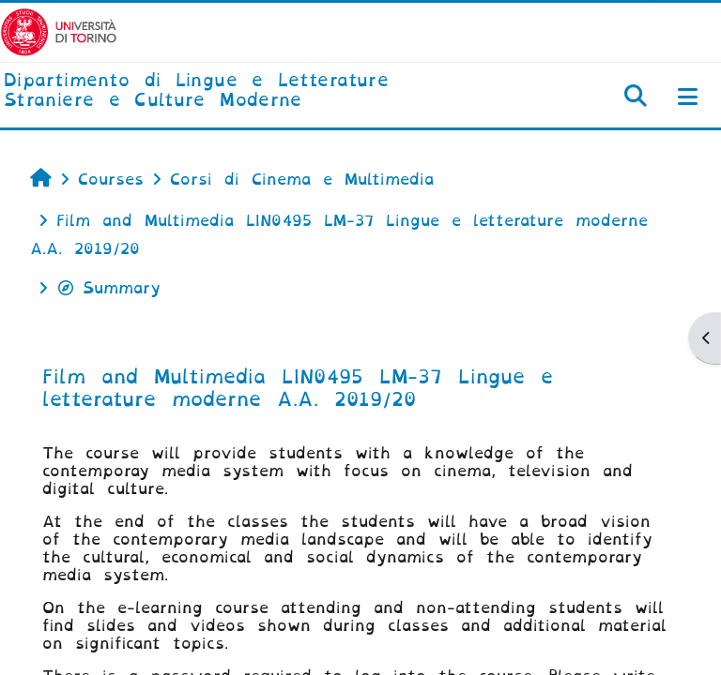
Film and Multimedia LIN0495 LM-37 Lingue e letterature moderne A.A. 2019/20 (297, 388)
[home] (240, 91)
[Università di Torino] (58, 31)
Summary (108, 288)
